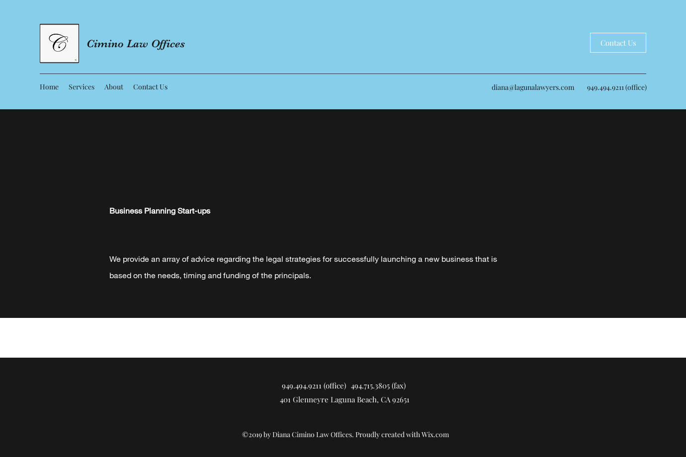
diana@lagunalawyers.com (533, 87)
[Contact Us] (618, 43)
